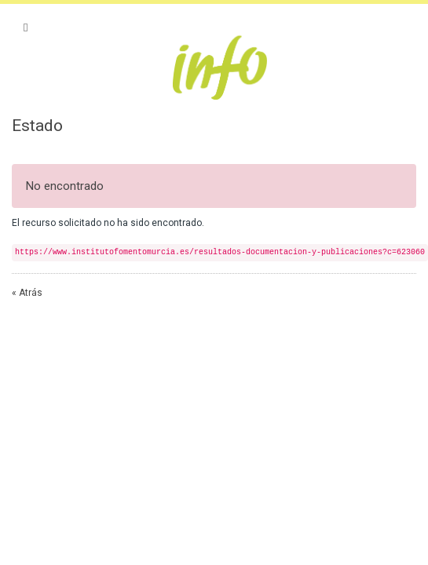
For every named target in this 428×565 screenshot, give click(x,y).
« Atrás (27, 292)
